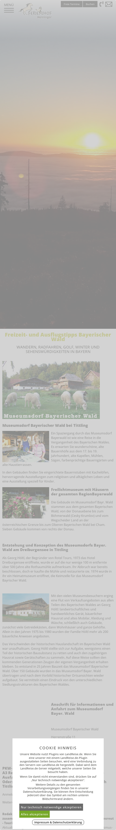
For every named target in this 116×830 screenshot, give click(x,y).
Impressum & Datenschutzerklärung (58, 822)
